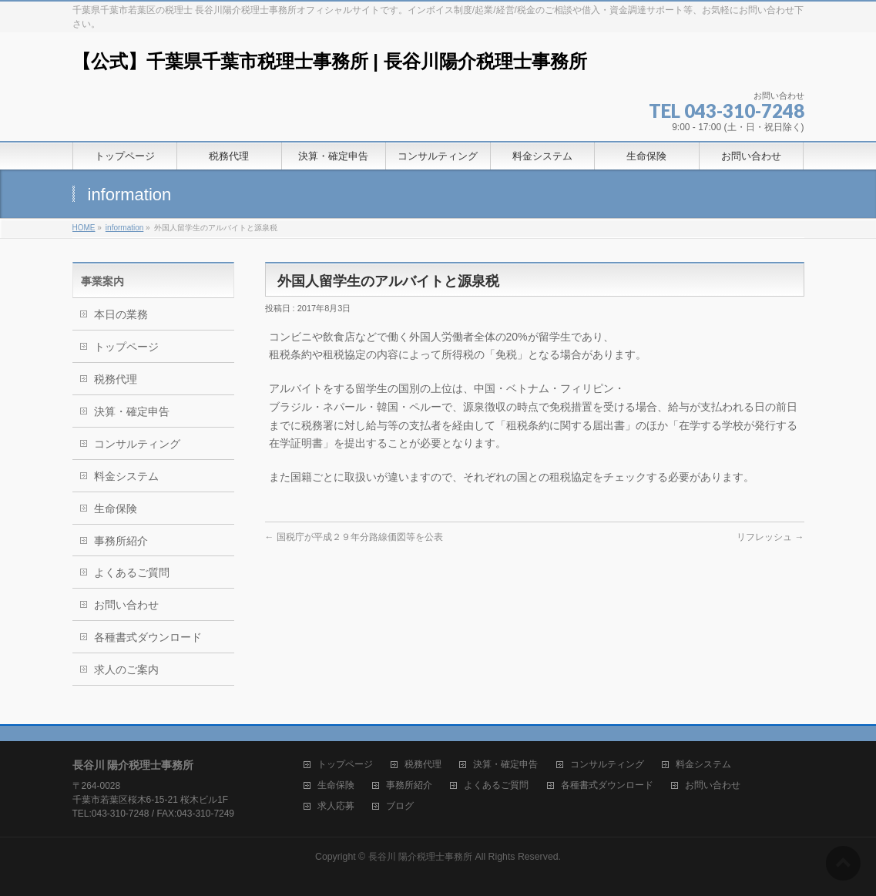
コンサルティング (137, 444)
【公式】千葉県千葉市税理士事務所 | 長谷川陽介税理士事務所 (329, 61)
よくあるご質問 (131, 572)
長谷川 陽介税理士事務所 (420, 856)
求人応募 (335, 806)
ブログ (400, 806)
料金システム (126, 476)
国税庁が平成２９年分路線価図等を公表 (354, 537)
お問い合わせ (126, 605)
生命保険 (115, 508)
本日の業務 (121, 314)
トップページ (126, 347)
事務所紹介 (121, 541)
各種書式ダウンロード (148, 637)
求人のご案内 (126, 669)
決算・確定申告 (131, 411)
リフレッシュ (770, 537)
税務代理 (115, 379)
